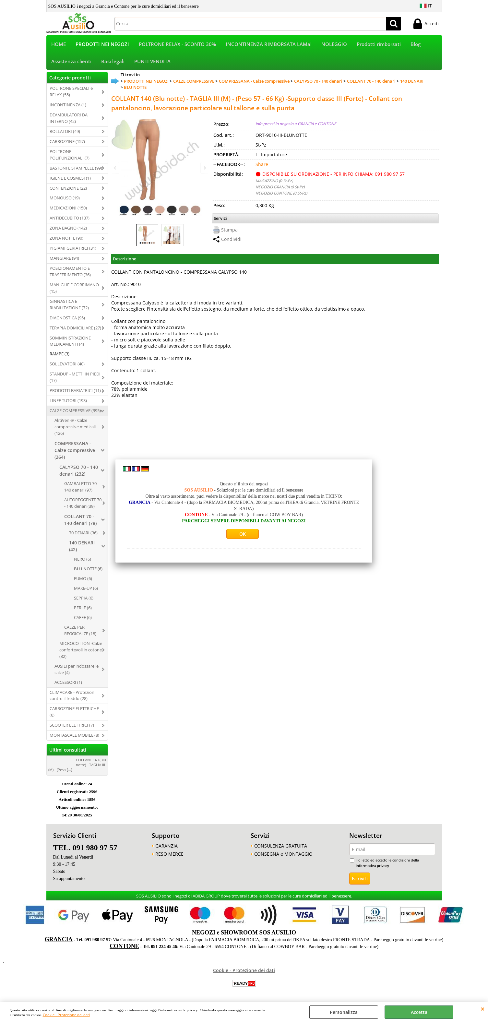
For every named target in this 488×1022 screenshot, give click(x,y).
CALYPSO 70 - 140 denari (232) (78, 470)
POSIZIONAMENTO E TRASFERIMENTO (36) (70, 271)
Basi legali (113, 61)
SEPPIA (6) (83, 598)
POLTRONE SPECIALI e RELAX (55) (71, 91)
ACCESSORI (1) (68, 682)
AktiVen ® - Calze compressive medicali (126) (75, 426)
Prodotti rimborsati (379, 44)
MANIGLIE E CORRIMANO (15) (74, 288)
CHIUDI (483, 1008)
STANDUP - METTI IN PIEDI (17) (75, 377)
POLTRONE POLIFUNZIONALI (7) (69, 155)
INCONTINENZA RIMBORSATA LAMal (269, 44)
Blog (416, 44)
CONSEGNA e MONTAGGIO (283, 854)
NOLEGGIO (334, 44)
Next (204, 168)
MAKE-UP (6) (86, 588)
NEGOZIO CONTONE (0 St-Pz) (281, 193)
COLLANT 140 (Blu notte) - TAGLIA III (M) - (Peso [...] (77, 764)
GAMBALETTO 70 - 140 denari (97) (81, 487)
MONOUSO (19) (65, 198)
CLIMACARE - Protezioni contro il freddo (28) (72, 695)
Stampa (229, 230)
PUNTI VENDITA (152, 61)
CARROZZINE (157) (67, 141)
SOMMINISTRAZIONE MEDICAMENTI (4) (70, 341)
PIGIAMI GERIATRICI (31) (73, 248)
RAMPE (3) (59, 354)
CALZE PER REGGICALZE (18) (80, 630)
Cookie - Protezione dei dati (66, 1014)
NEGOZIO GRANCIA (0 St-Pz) (280, 186)
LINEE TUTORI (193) (68, 400)
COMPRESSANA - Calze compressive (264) (74, 450)
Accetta (419, 1012)
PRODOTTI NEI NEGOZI (102, 44)
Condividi (231, 239)
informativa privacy (372, 865)
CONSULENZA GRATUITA (280, 846)
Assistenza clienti (71, 61)
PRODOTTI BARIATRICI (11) (75, 390)
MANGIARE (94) (64, 258)
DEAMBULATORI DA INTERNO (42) (69, 118)
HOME (58, 44)
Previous (115, 168)
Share (262, 164)
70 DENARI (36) (83, 533)
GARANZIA (166, 846)
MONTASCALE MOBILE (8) (74, 735)
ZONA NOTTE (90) (66, 238)
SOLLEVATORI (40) (67, 364)
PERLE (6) (83, 608)
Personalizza (344, 1012)
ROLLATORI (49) (65, 131)
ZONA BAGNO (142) (68, 228)
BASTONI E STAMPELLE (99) (76, 168)
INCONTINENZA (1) (68, 105)
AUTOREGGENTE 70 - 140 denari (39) (82, 503)
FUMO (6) (83, 578)
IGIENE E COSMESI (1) (70, 178)
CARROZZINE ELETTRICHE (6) (74, 712)
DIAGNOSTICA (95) (67, 318)
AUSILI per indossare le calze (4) (76, 669)
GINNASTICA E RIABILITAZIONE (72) (69, 304)
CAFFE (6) (83, 617)
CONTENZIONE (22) (68, 188)
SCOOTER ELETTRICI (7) (72, 725)
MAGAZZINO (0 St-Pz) (274, 180)
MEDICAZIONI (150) (68, 208)
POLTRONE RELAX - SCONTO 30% (177, 44)
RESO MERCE (169, 854)
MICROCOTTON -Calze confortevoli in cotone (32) (80, 649)
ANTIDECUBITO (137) (69, 218)
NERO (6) (82, 559)
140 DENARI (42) (82, 546)
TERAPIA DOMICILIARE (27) (75, 328)
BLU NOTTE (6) (88, 569)
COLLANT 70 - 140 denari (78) (80, 519)
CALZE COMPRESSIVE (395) (75, 410)
